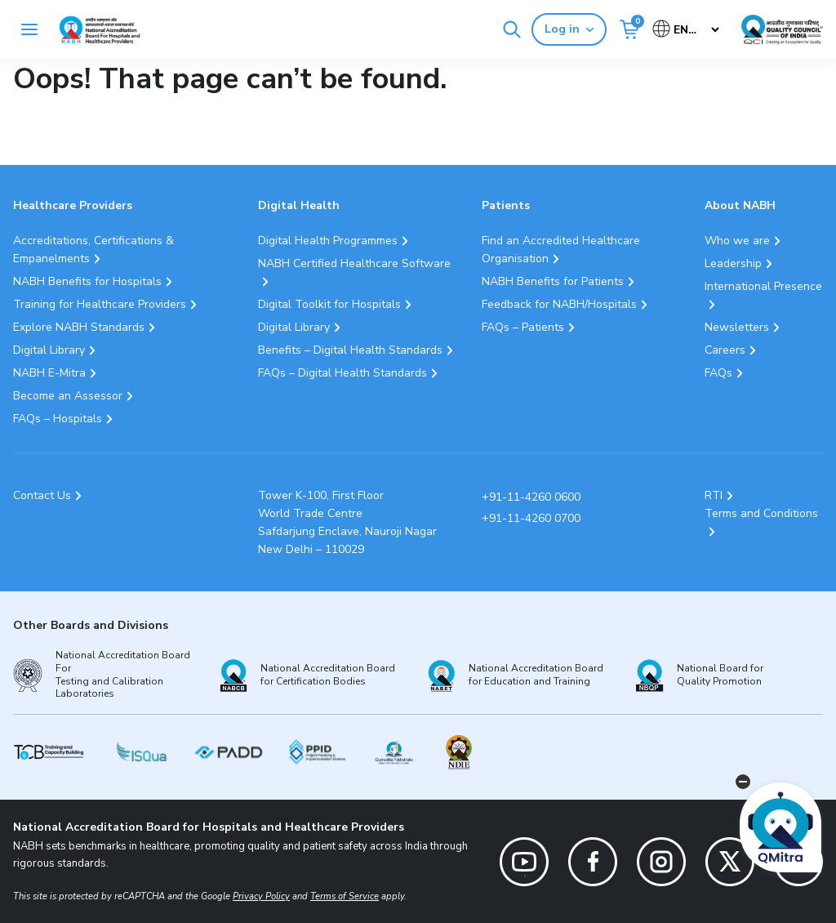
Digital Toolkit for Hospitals (329, 304)
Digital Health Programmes (328, 240)
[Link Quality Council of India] (782, 29)
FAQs (718, 373)
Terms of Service (344, 896)
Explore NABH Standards (79, 327)
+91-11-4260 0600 (531, 497)
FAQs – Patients (523, 327)
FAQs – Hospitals (57, 418)
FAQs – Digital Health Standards (342, 373)
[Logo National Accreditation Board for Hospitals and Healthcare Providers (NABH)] (99, 30)
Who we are (737, 240)
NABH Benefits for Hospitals (87, 281)
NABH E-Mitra (49, 373)
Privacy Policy (261, 896)
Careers (725, 350)
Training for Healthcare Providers (99, 304)
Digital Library (49, 350)
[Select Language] (687, 30)
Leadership (733, 263)
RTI (714, 495)
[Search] (512, 29)
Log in (569, 29)
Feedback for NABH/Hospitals (559, 304)
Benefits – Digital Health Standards (350, 350)
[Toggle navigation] (29, 29)
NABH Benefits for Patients (553, 281)
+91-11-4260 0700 (531, 518)
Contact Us (42, 495)
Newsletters (737, 327)
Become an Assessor (67, 396)
